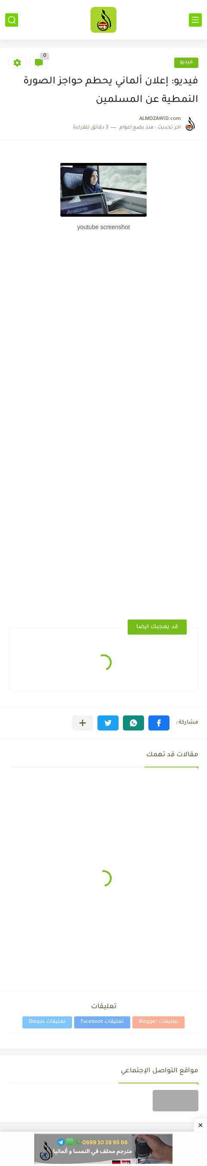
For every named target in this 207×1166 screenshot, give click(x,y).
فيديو (186, 62)
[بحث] (11, 20)
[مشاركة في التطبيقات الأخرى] (82, 722)
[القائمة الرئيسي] (195, 20)
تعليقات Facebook (102, 1022)
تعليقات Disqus (47, 1022)
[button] (158, 722)
